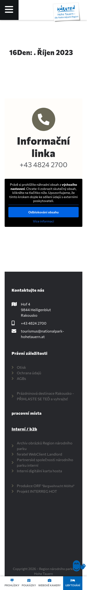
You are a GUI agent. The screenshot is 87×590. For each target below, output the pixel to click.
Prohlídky (12, 585)
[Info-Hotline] (43, 119)
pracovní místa (27, 413)
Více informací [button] (43, 221)
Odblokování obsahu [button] (43, 212)
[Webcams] (49, 580)
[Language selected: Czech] (43, 10)
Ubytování (72, 585)
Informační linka (43, 146)
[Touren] (12, 580)
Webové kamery (49, 585)
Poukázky (29, 585)
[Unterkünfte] (72, 580)
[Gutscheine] (29, 580)
